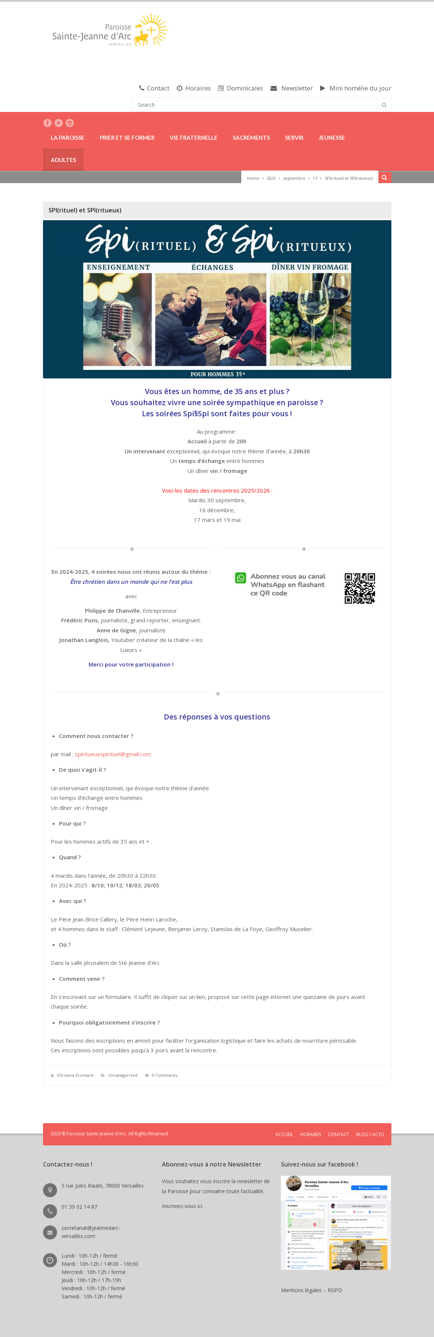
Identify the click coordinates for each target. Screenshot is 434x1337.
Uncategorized (123, 1075)
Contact (154, 88)
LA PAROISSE (68, 137)
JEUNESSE (332, 137)
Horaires (194, 88)
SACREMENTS (251, 137)
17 (315, 178)
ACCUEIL (284, 1134)
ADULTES (63, 159)
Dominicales (240, 88)
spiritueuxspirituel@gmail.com (113, 754)
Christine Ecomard (75, 1075)
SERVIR (294, 137)
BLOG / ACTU (370, 1134)
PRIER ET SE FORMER (127, 137)
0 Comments (164, 1075)
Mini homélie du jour (355, 88)
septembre (294, 178)
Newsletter (292, 88)
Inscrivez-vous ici (183, 1205)
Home (253, 178)
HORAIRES (310, 1134)
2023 (271, 178)
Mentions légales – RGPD (311, 1290)
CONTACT (338, 1134)
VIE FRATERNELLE (194, 137)
